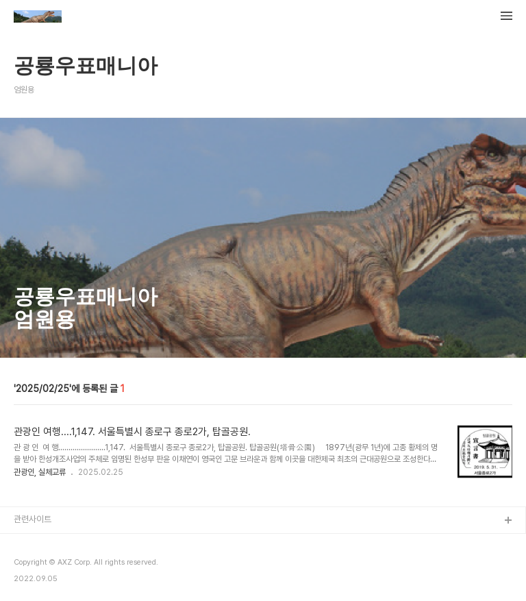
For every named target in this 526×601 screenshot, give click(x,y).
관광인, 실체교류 (40, 472)
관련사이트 (32, 519)
